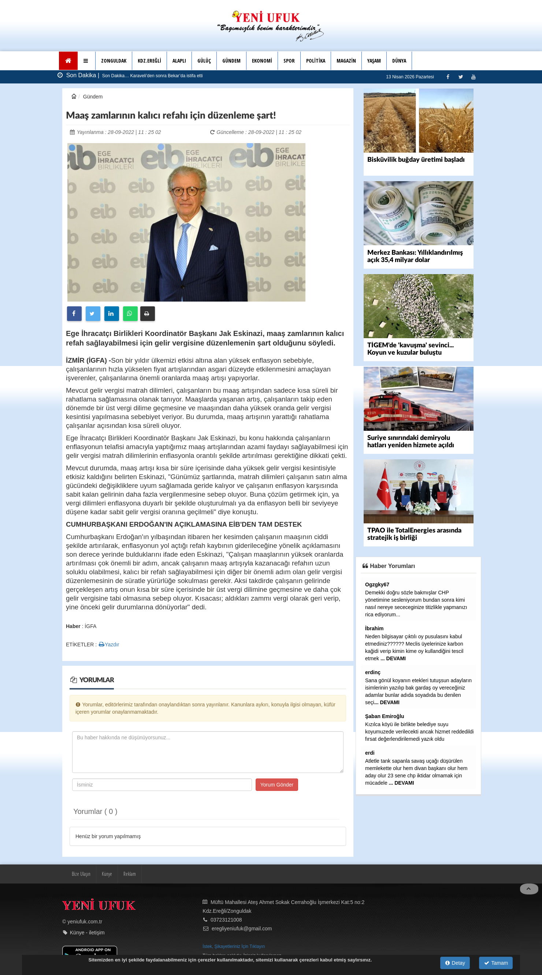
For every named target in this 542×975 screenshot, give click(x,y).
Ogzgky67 (377, 584)
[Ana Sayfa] (68, 61)
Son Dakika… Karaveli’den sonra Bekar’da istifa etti (152, 75)
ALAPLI (179, 60)
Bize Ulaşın (81, 873)
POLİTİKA (315, 60)
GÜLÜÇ (204, 60)
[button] (87, 61)
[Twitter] (460, 76)
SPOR (289, 60)
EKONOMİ (262, 60)
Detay (455, 963)
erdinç (372, 672)
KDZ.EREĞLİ (149, 60)
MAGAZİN (346, 60)
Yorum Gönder (277, 785)
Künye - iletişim (87, 932)
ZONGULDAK (113, 60)
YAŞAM (374, 60)
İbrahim (374, 628)
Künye (107, 873)
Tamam (496, 963)
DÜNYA (399, 60)
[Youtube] (473, 76)
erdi (370, 753)
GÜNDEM (231, 60)
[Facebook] (447, 76)
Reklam (129, 873)
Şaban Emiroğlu (384, 716)
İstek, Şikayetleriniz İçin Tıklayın (234, 946)
